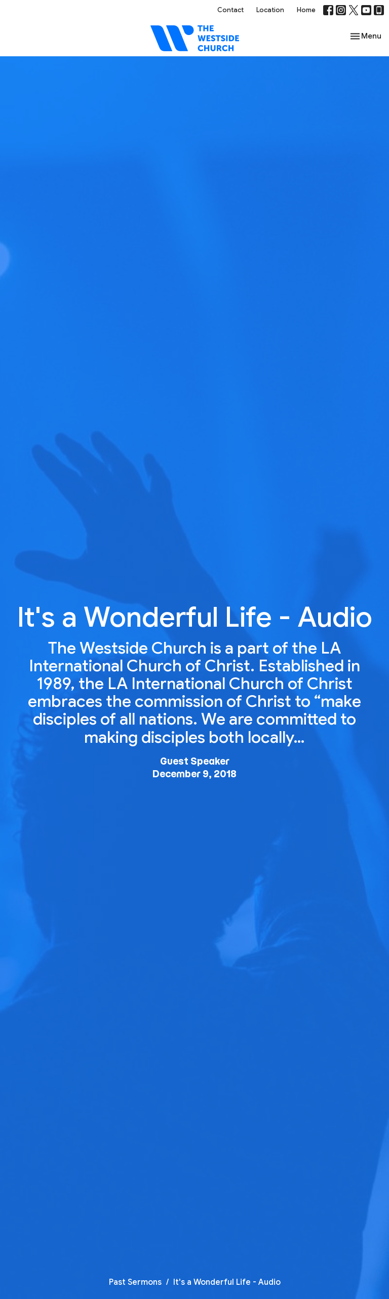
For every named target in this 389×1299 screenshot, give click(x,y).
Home (306, 10)
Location (270, 10)
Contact (230, 10)
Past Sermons (135, 1282)
